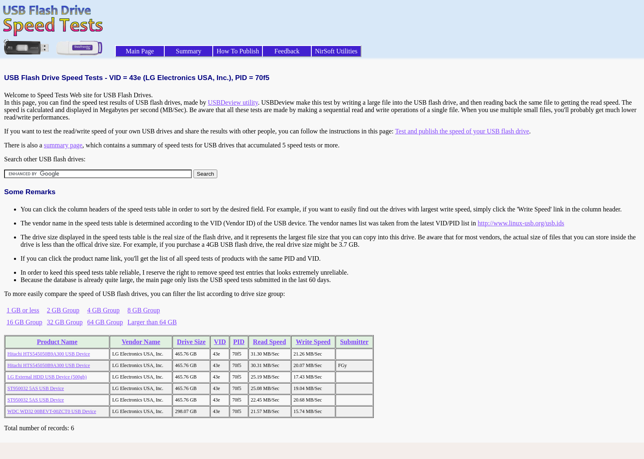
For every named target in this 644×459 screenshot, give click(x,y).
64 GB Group (105, 322)
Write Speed (313, 341)
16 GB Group (24, 322)
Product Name (57, 341)
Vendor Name (141, 341)
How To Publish (237, 51)
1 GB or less (23, 310)
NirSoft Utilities (336, 51)
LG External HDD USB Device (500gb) (47, 377)
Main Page (140, 51)
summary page (63, 145)
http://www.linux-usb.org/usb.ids (521, 223)
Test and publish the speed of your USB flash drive (462, 131)
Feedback (286, 51)
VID (220, 341)
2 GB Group (63, 310)
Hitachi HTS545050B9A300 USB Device (48, 354)
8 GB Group (143, 310)
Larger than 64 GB (152, 322)
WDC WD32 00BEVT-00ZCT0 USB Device (51, 411)
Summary (188, 51)
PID (239, 341)
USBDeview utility (233, 102)
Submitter (354, 341)
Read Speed (269, 341)
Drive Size (191, 341)
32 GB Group (65, 322)
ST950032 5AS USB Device (35, 388)
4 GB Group (103, 310)
